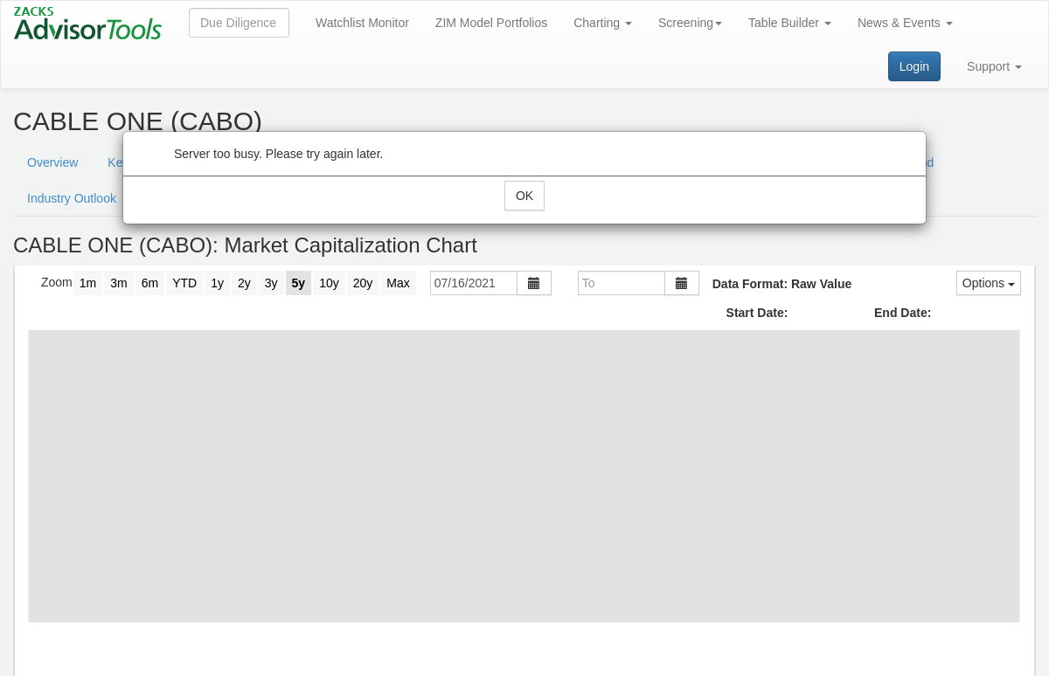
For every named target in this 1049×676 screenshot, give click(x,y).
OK (524, 196)
